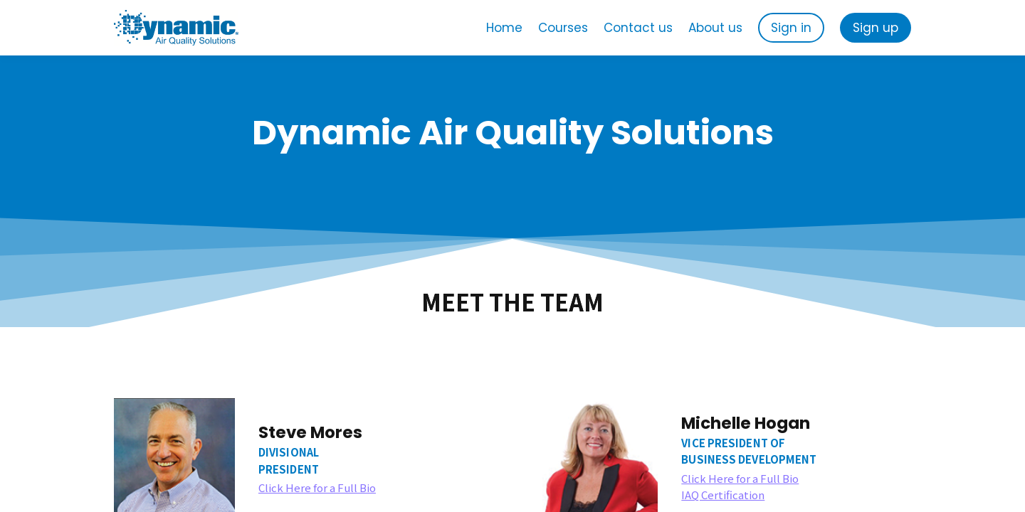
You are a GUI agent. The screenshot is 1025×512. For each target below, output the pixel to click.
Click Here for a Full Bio (317, 487)
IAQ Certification (722, 494)
